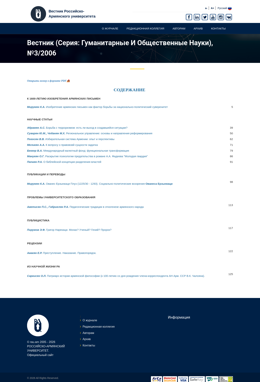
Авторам (179, 24)
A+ (212, 3)
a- (206, 3)
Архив (198, 24)
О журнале (110, 24)
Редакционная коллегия (145, 24)
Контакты (218, 24)
